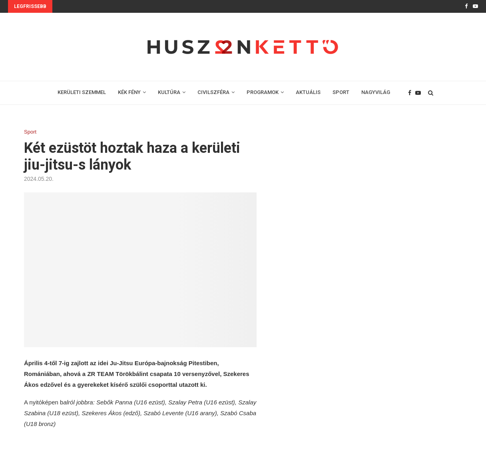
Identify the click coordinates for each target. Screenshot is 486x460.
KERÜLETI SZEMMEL (82, 92)
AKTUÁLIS (308, 92)
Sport (30, 132)
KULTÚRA (169, 92)
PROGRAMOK (263, 92)
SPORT (341, 92)
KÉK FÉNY (129, 92)
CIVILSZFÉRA (213, 92)
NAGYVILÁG (375, 92)
